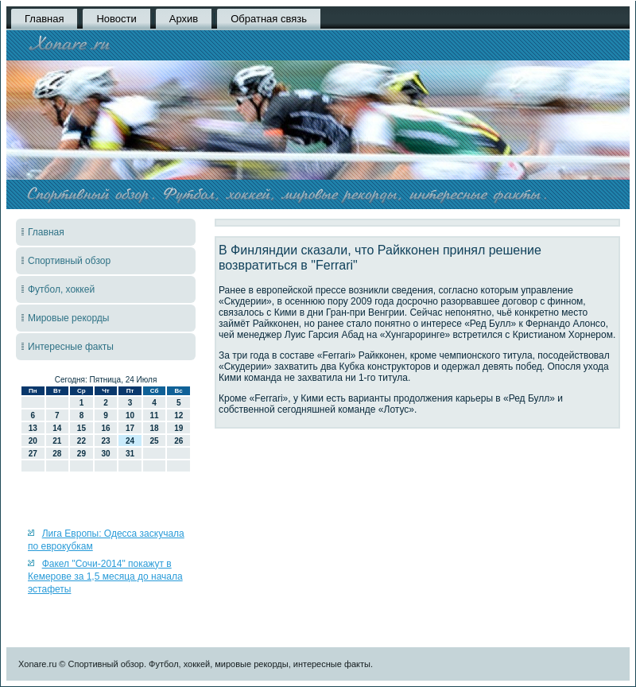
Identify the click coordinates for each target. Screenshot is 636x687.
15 (81, 428)
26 (178, 441)
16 (105, 428)
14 (56, 428)
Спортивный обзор (69, 260)
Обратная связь (269, 19)
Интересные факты (71, 346)
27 (33, 453)
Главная (44, 19)
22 (81, 441)
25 (154, 441)
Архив (183, 19)
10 (130, 415)
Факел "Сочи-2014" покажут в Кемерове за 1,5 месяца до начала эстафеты (105, 577)
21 (56, 441)
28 (56, 453)
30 (105, 453)
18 (154, 428)
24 (130, 441)
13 (33, 428)
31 (130, 453)
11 (154, 415)
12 (178, 415)
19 (178, 428)
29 (81, 453)
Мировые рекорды (69, 318)
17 (130, 428)
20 (33, 441)
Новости (116, 19)
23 (105, 441)
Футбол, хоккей (61, 289)
